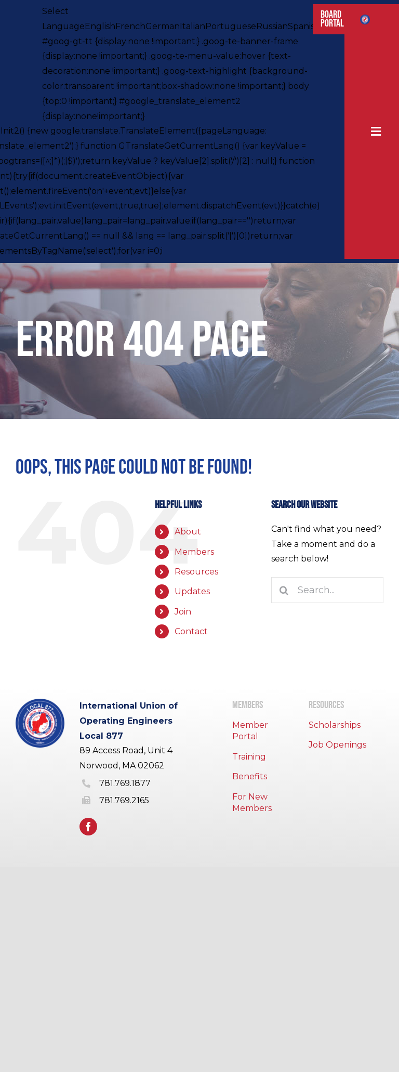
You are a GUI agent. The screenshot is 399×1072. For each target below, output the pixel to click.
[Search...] (327, 590)
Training (249, 757)
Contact (191, 631)
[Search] (284, 590)
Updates (192, 591)
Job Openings (337, 745)
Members (194, 552)
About (188, 532)
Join (183, 612)
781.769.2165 (124, 800)
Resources (196, 572)
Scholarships (335, 725)
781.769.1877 (125, 783)
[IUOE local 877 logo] (365, 18)
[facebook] (88, 826)
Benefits (249, 776)
